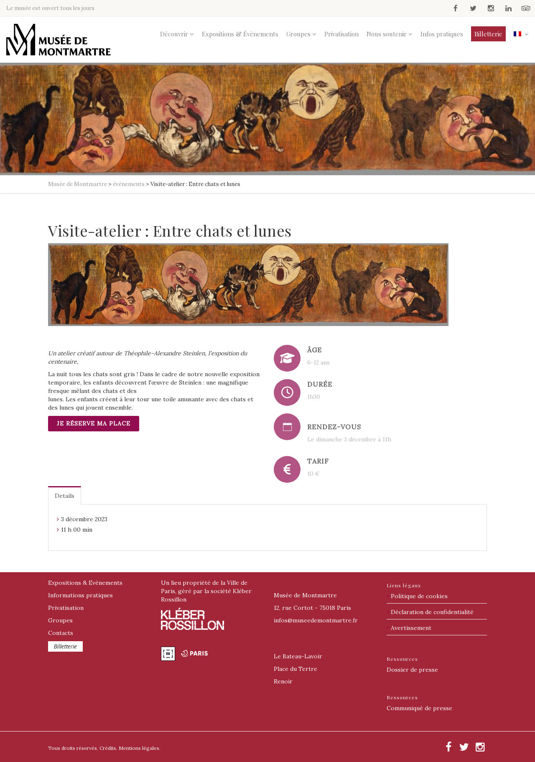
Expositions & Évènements (240, 34)
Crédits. (108, 748)
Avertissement (411, 628)
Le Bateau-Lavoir (298, 656)
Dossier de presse (412, 669)
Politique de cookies (419, 596)
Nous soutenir (387, 34)
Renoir (283, 681)
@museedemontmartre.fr (316, 620)
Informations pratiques (80, 595)
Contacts (60, 633)
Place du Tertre (295, 669)
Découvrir (174, 34)
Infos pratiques (441, 34)
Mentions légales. (139, 748)
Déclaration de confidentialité (432, 612)
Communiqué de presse (419, 708)
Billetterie (488, 34)
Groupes (298, 34)
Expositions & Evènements (85, 582)
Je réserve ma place (93, 423)
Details (64, 496)
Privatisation (341, 34)
